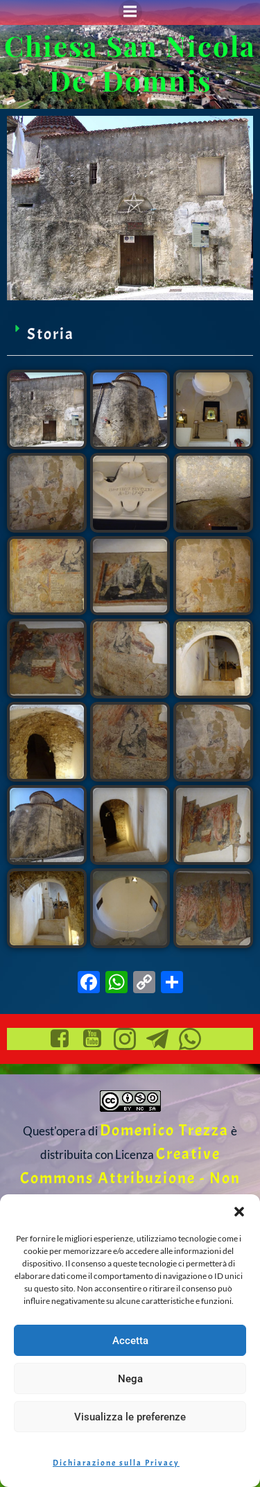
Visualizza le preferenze (130, 1417)
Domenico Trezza (164, 1130)
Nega (130, 1379)
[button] (239, 1212)
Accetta (130, 1340)
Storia (50, 334)
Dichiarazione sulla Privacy (116, 1462)
